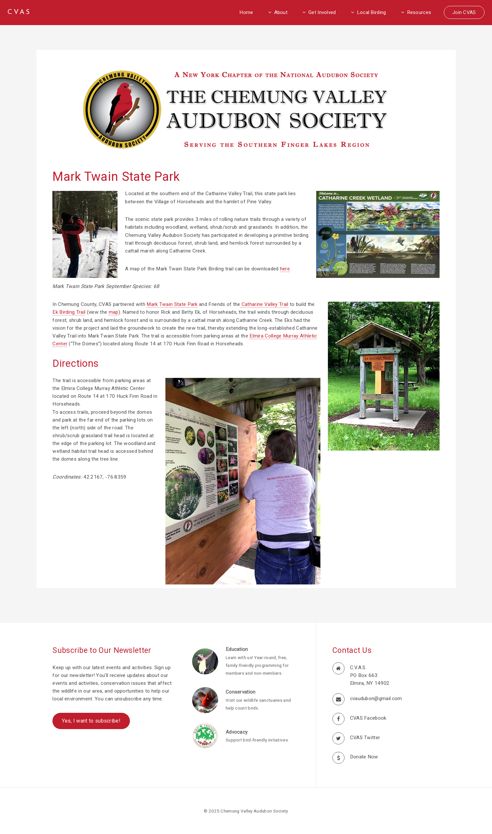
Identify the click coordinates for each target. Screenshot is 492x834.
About (281, 12)
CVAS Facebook (368, 718)
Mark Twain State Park (172, 304)
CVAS (19, 12)
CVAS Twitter (365, 738)
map (114, 312)
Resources (419, 12)
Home (246, 12)
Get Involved (322, 12)
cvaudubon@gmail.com (376, 698)
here (285, 269)
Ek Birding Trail (68, 312)
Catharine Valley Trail (264, 304)
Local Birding (371, 12)
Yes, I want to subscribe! (91, 721)
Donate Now (364, 757)
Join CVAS (464, 12)
